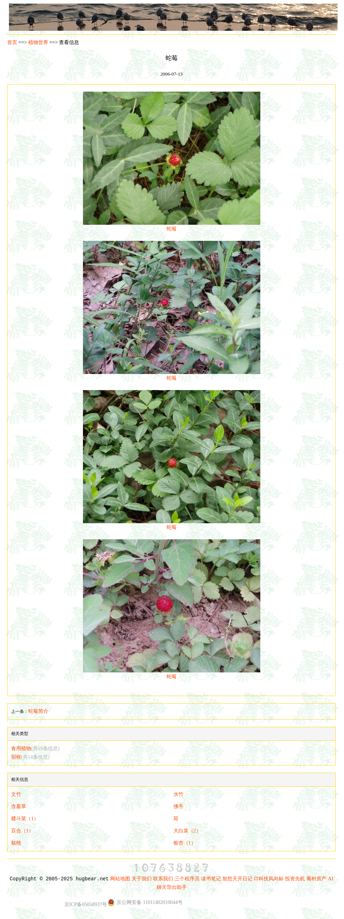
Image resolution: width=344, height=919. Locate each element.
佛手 (178, 806)
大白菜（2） (187, 830)
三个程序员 (187, 878)
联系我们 (163, 878)
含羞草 (18, 806)
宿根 (30, 757)
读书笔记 (211, 878)
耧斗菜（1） (25, 818)
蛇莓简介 (38, 711)
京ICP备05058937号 (85, 904)
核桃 (16, 843)
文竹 (16, 794)
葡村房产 (316, 878)
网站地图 (120, 878)
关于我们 (142, 878)
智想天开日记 (237, 878)
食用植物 (35, 748)
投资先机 (295, 878)
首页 (12, 42)
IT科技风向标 (269, 878)
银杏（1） (184, 843)
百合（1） (22, 830)
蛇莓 (171, 226)
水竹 (178, 794)
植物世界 (38, 42)
